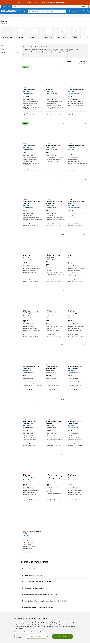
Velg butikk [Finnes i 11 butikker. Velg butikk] (36, 445)
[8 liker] (85, 67)
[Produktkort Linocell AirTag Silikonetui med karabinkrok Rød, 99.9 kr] (77, 353)
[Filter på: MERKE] (10, 53)
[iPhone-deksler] (62, 33)
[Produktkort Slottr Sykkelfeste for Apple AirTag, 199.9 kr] (32, 517)
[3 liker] (40, 180)
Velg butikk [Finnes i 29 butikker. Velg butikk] (36, 171)
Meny (22, 11)
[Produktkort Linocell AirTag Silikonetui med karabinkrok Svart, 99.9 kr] (55, 298)
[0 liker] (62, 180)
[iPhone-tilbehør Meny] (18, 15)
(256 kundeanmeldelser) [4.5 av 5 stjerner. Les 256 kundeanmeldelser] (74, 207)
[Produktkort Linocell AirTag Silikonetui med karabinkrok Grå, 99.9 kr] (32, 462)
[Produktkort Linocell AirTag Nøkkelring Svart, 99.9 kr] (77, 75)
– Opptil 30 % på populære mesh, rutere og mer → (42, 3)
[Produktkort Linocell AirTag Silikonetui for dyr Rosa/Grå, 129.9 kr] (55, 407)
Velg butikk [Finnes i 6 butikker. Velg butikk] (35, 336)
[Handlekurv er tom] (88, 11)
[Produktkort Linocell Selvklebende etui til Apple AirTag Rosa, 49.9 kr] (32, 353)
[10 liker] (84, 123)
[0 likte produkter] (83, 11)
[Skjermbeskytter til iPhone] (76, 33)
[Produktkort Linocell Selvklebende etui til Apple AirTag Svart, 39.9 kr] (55, 242)
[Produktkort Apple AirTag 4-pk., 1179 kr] (55, 75)
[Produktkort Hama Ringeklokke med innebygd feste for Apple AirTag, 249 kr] (55, 462)
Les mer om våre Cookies (21, 632)
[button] (10, 23)
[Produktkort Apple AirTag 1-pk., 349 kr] (77, 242)
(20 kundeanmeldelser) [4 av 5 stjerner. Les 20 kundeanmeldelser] (51, 482)
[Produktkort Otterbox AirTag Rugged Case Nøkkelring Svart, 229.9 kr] (55, 353)
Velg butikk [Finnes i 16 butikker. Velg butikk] (36, 225)
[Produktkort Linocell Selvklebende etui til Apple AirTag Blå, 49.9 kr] (32, 187)
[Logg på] (73, 11)
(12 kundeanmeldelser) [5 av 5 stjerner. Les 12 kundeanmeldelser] (28, 93)
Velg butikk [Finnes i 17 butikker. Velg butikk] (81, 391)
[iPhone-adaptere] (35, 33)
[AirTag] (21, 33)
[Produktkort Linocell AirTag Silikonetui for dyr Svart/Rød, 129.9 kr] (32, 298)
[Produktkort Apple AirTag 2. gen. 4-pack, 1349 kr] (32, 75)
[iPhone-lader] (48, 33)
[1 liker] (40, 67)
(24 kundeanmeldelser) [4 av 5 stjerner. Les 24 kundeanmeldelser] (51, 317)
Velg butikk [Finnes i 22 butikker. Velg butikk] (58, 114)
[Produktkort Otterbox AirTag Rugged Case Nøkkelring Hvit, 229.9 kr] (32, 407)
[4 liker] (62, 123)
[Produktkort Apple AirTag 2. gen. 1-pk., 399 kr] (32, 131)
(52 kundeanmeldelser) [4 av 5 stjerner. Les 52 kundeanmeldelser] (28, 317)
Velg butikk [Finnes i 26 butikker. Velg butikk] (58, 500)
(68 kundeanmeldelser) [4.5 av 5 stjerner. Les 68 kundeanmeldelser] (28, 260)
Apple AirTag (47, 49)
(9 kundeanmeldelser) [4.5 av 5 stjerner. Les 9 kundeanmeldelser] (28, 537)
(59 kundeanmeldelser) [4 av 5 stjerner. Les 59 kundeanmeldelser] (51, 372)
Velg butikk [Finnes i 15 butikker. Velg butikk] (81, 171)
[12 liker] (62, 290)
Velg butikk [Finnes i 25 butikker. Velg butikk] (81, 281)
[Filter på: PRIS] (10, 49)
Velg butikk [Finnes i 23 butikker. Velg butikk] (36, 114)
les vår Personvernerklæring (37, 632)
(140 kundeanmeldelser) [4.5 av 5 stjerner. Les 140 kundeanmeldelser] (74, 93)
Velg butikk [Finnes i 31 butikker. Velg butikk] (81, 114)
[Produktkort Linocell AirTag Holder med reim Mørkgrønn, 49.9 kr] (77, 462)
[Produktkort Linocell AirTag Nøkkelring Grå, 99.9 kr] (55, 131)
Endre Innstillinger (17, 636)
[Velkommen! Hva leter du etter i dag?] (48, 11)
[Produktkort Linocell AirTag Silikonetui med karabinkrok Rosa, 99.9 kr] (77, 298)
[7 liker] (62, 234)
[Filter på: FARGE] (10, 45)
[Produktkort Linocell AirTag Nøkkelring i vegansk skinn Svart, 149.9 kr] (77, 187)
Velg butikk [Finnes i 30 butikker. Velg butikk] (58, 171)
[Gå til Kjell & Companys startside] (9, 11)
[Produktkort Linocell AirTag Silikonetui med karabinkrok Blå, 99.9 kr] (77, 407)
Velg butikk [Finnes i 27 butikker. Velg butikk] (81, 225)
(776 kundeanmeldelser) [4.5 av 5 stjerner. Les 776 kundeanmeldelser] (51, 93)
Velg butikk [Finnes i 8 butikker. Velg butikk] (35, 281)
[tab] (6, 6)
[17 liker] (62, 67)
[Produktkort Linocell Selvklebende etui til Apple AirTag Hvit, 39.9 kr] (77, 131)
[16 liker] (84, 180)
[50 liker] (84, 234)
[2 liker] (40, 123)
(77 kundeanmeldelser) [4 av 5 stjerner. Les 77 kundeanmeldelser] (73, 151)
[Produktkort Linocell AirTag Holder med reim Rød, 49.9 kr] (32, 242)
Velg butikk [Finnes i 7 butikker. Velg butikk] (57, 445)
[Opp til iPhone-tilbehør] (7, 33)
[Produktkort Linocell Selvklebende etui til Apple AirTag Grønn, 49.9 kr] (55, 187)
